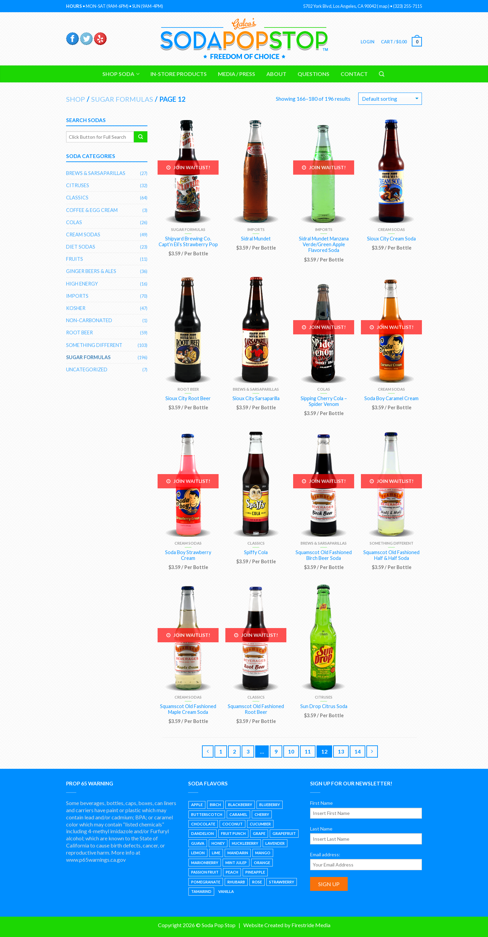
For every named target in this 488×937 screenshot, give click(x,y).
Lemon (198, 853)
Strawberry (281, 882)
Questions (313, 74)
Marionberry (204, 862)
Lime (216, 853)
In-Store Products (178, 74)
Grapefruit (284, 833)
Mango (262, 853)
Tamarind (201, 891)
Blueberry (269, 804)
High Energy (82, 284)
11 (308, 751)
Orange (262, 862)
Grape (259, 833)
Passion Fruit (205, 872)
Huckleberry (245, 843)
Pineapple (255, 872)
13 (341, 751)
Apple (197, 804)
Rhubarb (236, 882)
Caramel (238, 814)
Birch (215, 804)
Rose (257, 882)
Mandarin (237, 853)
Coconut (232, 824)
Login (367, 41)
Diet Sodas (80, 247)
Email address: (325, 854)
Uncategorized (86, 369)
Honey (218, 843)
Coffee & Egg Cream (92, 210)
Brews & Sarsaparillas (256, 389)
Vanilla (226, 891)
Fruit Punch (233, 833)
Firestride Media (310, 925)
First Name (321, 803)
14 (357, 751)
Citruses (323, 697)
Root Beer (188, 389)
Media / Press (236, 74)
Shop (75, 99)
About (276, 74)
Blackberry (240, 804)
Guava (197, 843)
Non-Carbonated (89, 320)
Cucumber (260, 824)
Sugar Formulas (122, 99)
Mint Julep (236, 862)
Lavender (275, 843)
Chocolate (203, 824)
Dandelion (202, 833)
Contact (354, 74)
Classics (256, 543)
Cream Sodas (391, 229)
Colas (323, 389)
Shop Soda (118, 74)
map (383, 6)
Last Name (321, 829)
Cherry (262, 814)
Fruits (74, 259)
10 (291, 751)
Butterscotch (206, 814)
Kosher (75, 308)
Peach (232, 872)
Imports (256, 229)
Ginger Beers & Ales (91, 271)
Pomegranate (205, 882)
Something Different (391, 543)
